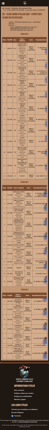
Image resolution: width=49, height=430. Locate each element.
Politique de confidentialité (23, 396)
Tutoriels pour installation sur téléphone (24, 409)
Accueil (8, 8)
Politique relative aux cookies (24, 393)
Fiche (31, 48)
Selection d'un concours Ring (21, 8)
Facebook (16, 416)
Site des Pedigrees (17, 412)
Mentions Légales (20, 399)
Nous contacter (19, 390)
